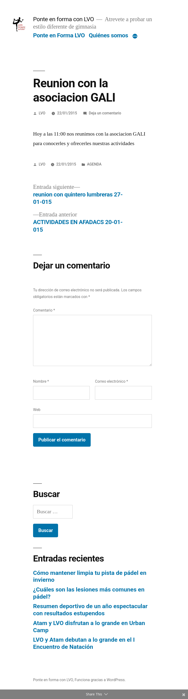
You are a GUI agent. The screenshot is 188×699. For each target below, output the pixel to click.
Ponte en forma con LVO (63, 19)
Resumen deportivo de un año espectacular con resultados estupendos (90, 610)
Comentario (44, 310)
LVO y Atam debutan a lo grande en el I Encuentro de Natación (84, 643)
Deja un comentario (105, 113)
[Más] (135, 36)
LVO (42, 113)
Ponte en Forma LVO (59, 35)
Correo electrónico (111, 381)
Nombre (41, 381)
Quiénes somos (108, 35)
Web (36, 409)
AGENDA (94, 164)
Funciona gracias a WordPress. (100, 680)
